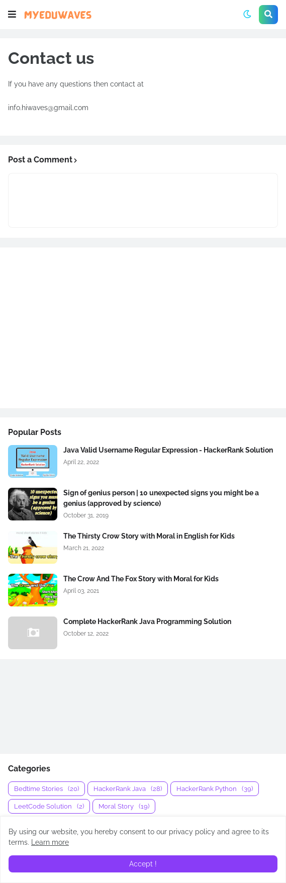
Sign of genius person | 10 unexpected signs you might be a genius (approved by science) (161, 498)
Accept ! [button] (143, 864)
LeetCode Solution (49, 806)
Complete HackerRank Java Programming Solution (147, 621)
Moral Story (124, 806)
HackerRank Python (214, 789)
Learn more (50, 842)
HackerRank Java (127, 789)
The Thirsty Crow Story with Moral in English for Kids (149, 536)
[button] (12, 14)
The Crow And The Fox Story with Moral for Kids (141, 579)
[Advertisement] (143, 327)
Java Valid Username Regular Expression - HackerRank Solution (168, 450)
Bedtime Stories (46, 789)
